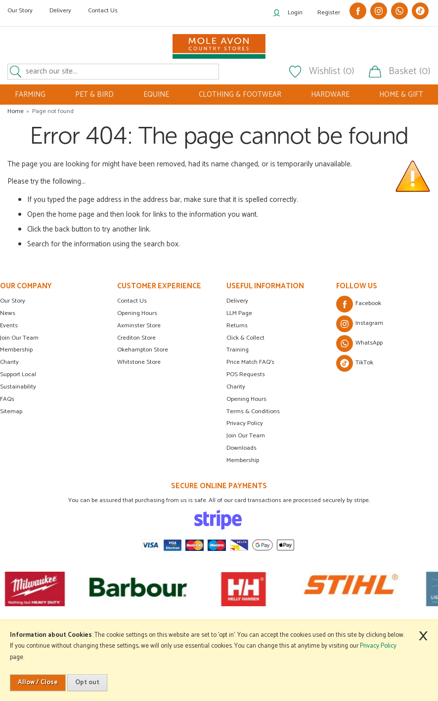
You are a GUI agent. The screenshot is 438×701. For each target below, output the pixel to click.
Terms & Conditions (253, 411)
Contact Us (103, 10)
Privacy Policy (244, 423)
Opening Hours (137, 313)
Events (9, 325)
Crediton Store (136, 338)
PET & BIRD (94, 94)
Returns (237, 325)
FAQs (7, 399)
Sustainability (18, 387)
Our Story (20, 10)
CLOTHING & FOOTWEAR (240, 94)
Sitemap (11, 411)
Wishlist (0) (331, 71)
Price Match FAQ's (250, 362)
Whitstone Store (139, 362)
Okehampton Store (142, 350)
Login (295, 12)
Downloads (241, 448)
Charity (9, 362)
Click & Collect (245, 338)
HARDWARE (330, 94)
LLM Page (239, 313)
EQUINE (156, 94)
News (7, 313)
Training (237, 350)
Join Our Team (19, 338)
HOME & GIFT (401, 94)
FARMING (30, 94)
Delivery (60, 10)
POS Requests (245, 374)
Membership (16, 350)
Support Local (18, 374)
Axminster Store (139, 325)
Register (328, 12)
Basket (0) (410, 71)
